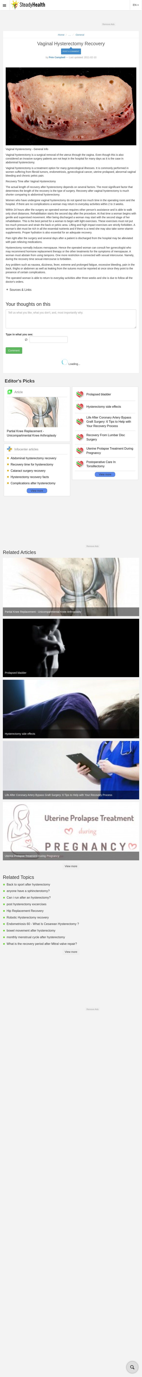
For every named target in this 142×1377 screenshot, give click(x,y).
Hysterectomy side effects (103, 406)
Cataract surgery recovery (28, 470)
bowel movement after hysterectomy (31, 930)
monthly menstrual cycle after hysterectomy (36, 937)
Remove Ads (108, 24)
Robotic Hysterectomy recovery (28, 917)
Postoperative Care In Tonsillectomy (101, 464)
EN (136, 4)
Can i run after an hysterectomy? (29, 897)
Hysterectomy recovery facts (30, 477)
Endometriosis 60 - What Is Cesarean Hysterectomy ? (43, 924)
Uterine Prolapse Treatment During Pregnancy (109, 451)
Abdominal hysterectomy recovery (33, 458)
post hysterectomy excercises (26, 904)
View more (37, 490)
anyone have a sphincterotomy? (28, 891)
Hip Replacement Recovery (25, 910)
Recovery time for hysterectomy (32, 464)
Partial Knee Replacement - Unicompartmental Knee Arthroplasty (31, 433)
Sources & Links (20, 289)
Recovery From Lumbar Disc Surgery (105, 437)
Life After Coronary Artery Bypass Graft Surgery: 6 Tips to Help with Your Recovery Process (108, 422)
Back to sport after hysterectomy (28, 884)
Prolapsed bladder (98, 394)
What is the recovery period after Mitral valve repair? (42, 943)
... (69, 35)
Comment (14, 350)
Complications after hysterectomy (33, 483)
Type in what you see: (19, 334)
